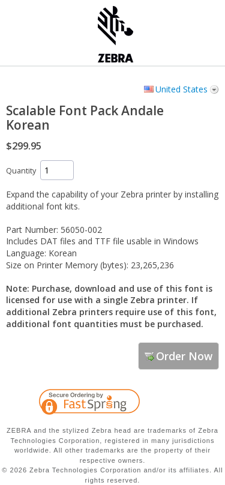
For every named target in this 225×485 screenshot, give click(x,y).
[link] (186, 404)
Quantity (21, 171)
